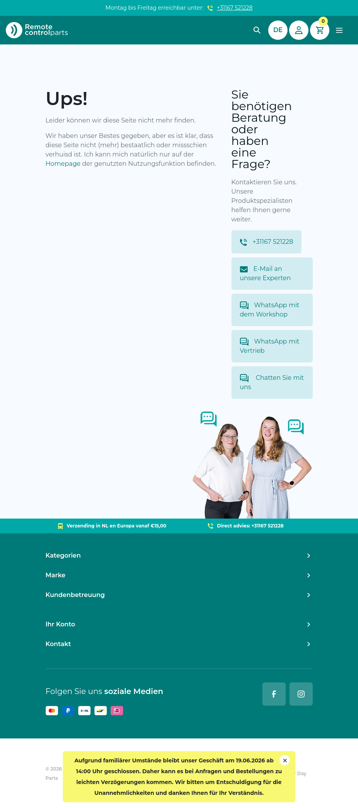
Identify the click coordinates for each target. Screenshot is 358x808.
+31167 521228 (235, 7)
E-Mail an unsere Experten (265, 273)
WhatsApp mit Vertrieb (270, 346)
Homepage (63, 163)
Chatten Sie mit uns (272, 382)
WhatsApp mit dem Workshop (270, 309)
